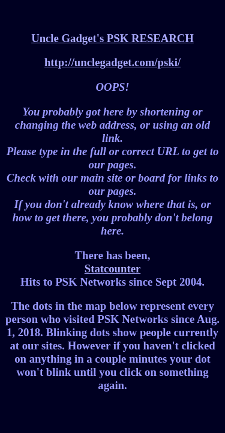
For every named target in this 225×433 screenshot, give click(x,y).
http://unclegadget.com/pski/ (112, 62)
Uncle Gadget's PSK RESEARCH (112, 38)
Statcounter (113, 268)
